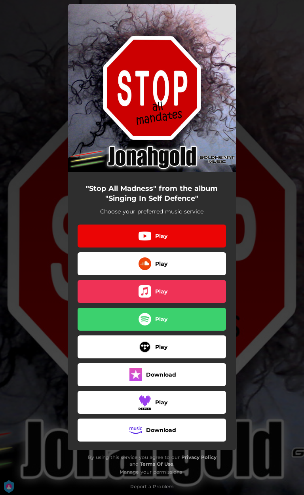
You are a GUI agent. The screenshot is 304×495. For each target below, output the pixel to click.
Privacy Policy (199, 457)
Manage (129, 472)
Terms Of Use (156, 464)
